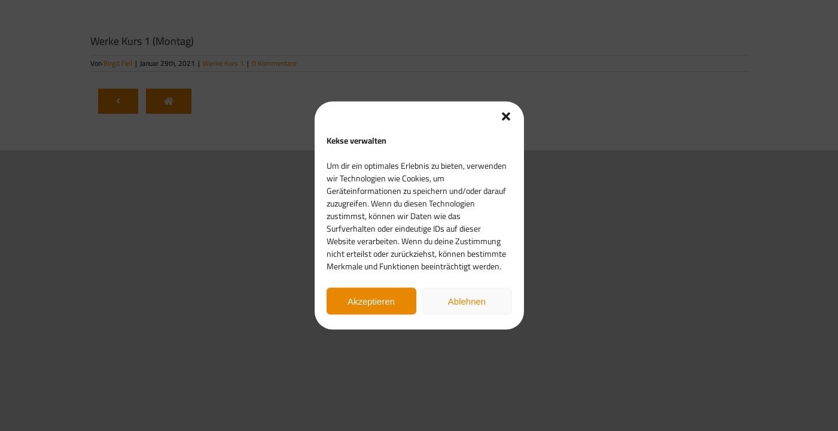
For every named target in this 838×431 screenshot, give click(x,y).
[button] (506, 117)
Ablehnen (467, 301)
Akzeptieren (371, 301)
